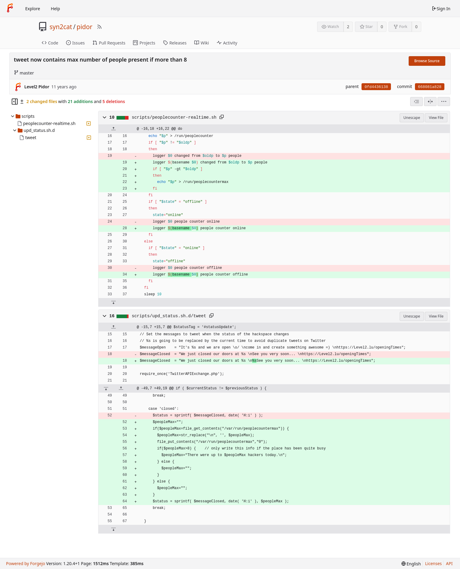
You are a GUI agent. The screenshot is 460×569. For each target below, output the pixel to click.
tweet (30, 137)
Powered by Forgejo (25, 563)
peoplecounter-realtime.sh (49, 123)
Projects (144, 43)
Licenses (433, 563)
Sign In (441, 8)
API (449, 563)
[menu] (443, 101)
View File (436, 117)
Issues (75, 43)
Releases (174, 43)
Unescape (412, 117)
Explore (32, 8)
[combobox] (416, 101)
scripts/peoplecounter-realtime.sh (174, 117)
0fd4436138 (376, 87)
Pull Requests (108, 43)
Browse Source (427, 60)
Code (50, 43)
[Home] (9, 8)
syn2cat (61, 27)
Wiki (201, 43)
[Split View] (430, 101)
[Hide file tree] (15, 101)
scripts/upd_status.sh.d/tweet (169, 316)
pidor (84, 27)
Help (55, 8)
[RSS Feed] (99, 26)
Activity (227, 43)
